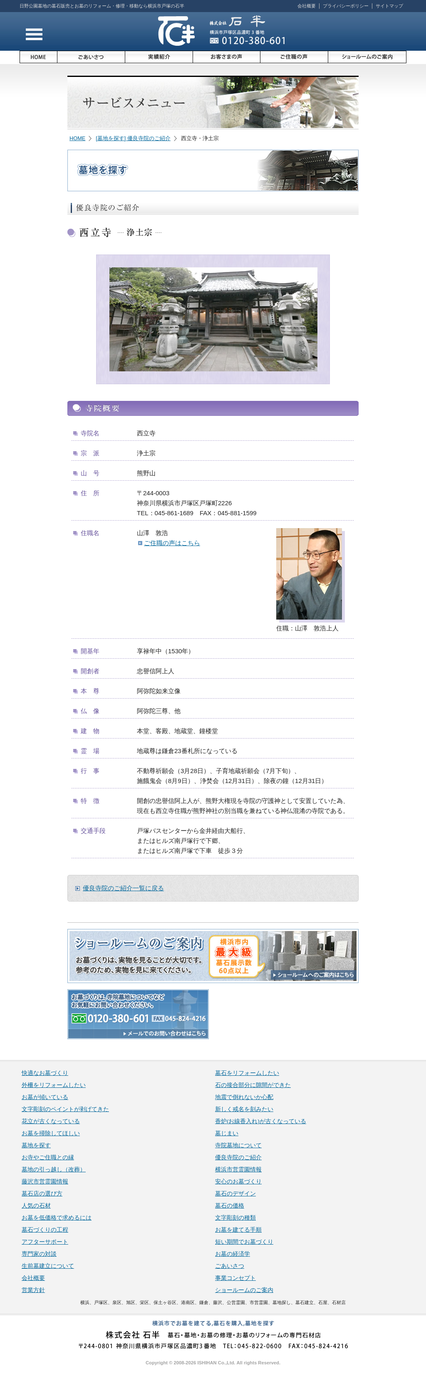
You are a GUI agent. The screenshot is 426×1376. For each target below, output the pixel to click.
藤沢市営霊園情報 (45, 1181)
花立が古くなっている (51, 1121)
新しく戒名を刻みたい (244, 1109)
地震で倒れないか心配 (244, 1097)
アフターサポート (45, 1242)
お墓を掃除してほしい (51, 1133)
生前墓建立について (48, 1266)
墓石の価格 (229, 1206)
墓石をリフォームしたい (247, 1073)
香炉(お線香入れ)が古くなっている (260, 1121)
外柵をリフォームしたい (54, 1085)
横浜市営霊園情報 (238, 1169)
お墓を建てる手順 (238, 1230)
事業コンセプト (235, 1278)
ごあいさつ (229, 1266)
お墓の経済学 (232, 1254)
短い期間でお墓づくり (244, 1242)
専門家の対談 (39, 1254)
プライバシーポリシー (346, 5)
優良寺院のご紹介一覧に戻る (123, 888)
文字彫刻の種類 (235, 1218)
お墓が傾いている (45, 1097)
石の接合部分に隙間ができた (253, 1085)
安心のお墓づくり (238, 1181)
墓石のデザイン (235, 1194)
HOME (77, 138)
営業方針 (33, 1290)
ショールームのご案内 (244, 1290)
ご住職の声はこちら (172, 542)
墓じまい (226, 1133)
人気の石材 (36, 1206)
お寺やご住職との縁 (48, 1157)
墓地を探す (36, 1145)
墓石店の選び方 (42, 1194)
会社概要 (306, 5)
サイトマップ (389, 5)
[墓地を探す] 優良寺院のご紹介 (133, 138)
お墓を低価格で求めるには (57, 1218)
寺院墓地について (238, 1145)
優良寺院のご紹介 (238, 1157)
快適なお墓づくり (45, 1073)
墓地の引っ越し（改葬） (54, 1169)
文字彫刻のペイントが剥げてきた (65, 1109)
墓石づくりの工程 (45, 1230)
